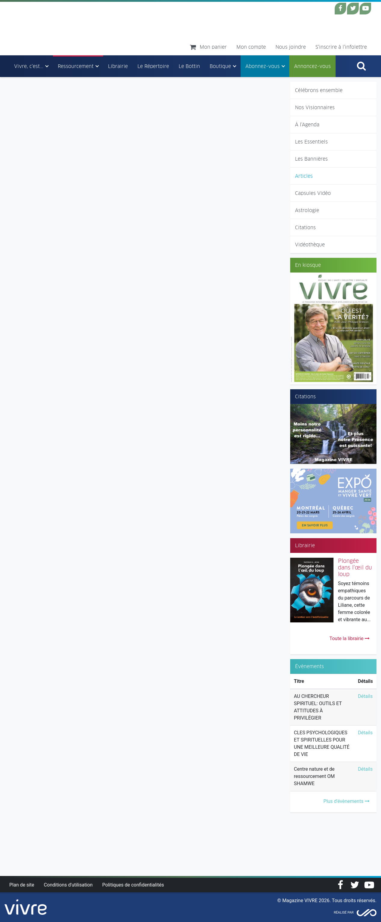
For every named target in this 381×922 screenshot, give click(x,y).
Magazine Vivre (62, 28)
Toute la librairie (349, 638)
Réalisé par (344, 912)
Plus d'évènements (347, 801)
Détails (365, 696)
